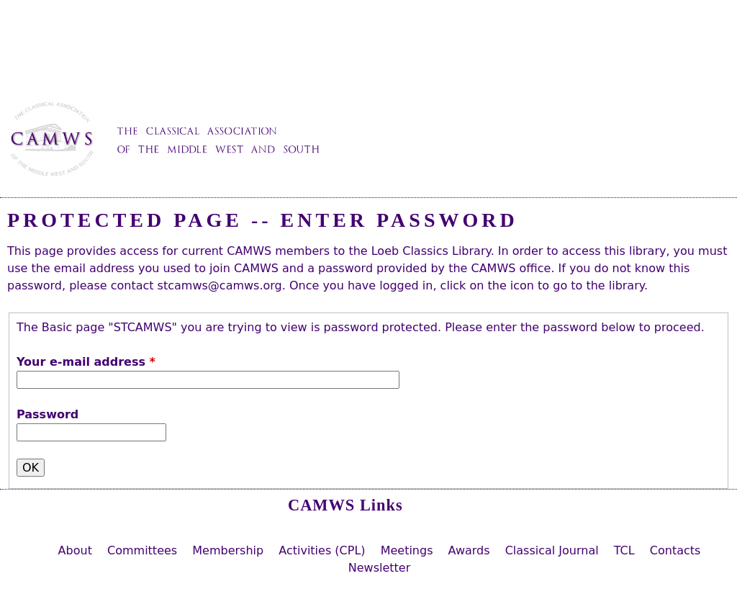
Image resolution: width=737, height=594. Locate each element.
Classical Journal (552, 550)
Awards (469, 550)
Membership (227, 550)
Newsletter (379, 568)
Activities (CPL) (322, 550)
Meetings (407, 550)
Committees (142, 550)
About (75, 550)
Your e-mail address (86, 362)
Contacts (675, 550)
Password (47, 414)
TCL (624, 550)
